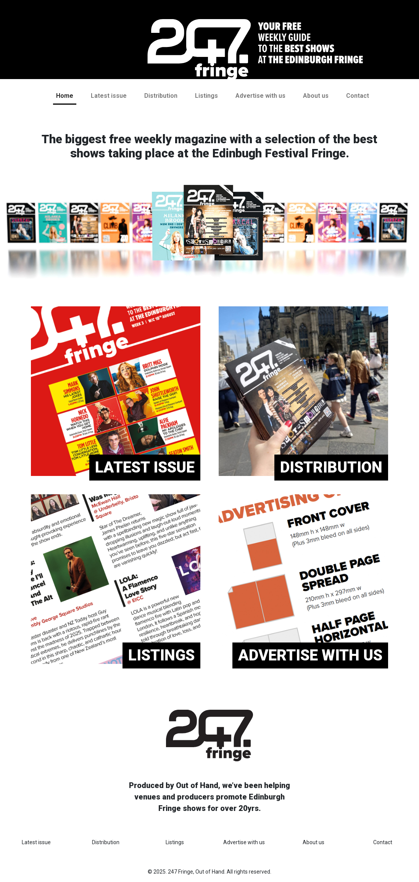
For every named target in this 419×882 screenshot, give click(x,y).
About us (316, 95)
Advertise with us (260, 95)
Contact (357, 95)
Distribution (160, 95)
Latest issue (109, 95)
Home (64, 95)
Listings (206, 95)
